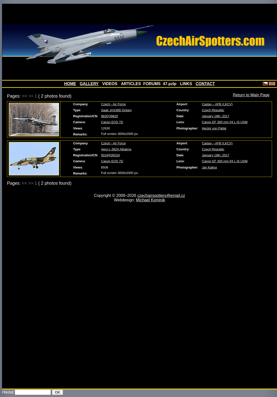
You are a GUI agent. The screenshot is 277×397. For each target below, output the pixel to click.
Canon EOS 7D (112, 122)
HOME (70, 84)
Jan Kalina (209, 167)
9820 (104, 116)
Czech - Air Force (113, 104)
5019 (104, 155)
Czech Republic (213, 110)
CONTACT (205, 84)
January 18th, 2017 (215, 116)
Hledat (7, 392)
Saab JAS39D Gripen (116, 110)
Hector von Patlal (214, 128)
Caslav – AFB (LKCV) (217, 104)
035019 (114, 155)
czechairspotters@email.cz (161, 195)
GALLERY (89, 84)
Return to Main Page (251, 95)
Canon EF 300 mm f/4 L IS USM (225, 122)
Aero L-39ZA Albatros (116, 149)
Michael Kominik (150, 200)
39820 (113, 116)
